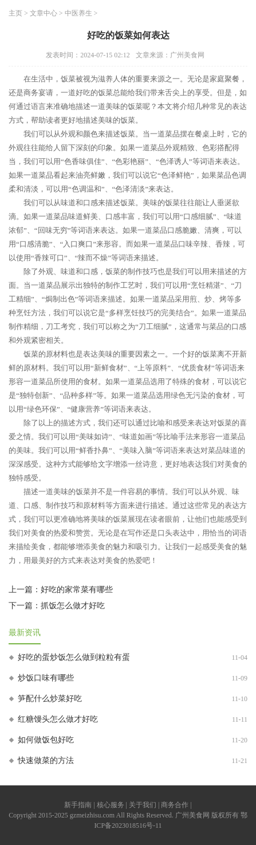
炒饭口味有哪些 (46, 678)
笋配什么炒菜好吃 (50, 698)
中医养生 (78, 13)
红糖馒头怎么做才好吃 (58, 719)
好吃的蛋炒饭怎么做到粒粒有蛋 (74, 657)
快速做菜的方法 (46, 760)
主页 (15, 13)
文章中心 (43, 13)
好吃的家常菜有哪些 (77, 589)
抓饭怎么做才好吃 (73, 605)
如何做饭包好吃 (46, 740)
